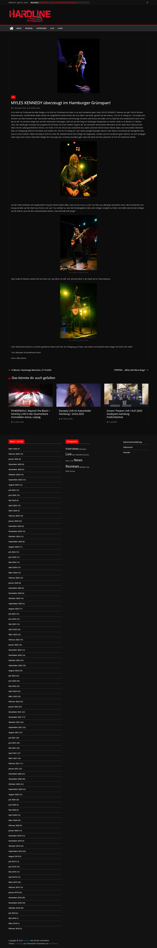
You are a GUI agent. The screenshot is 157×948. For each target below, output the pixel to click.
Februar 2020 (14, 825)
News (18, 28)
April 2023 (13, 629)
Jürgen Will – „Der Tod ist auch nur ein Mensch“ (58, 2)
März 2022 (13, 696)
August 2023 (14, 609)
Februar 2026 (14, 454)
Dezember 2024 (15, 526)
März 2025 (13, 510)
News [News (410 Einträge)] (78, 460)
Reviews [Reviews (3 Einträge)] (83, 467)
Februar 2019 (14, 887)
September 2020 (15, 789)
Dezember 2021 (15, 712)
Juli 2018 (12, 913)
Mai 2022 (12, 686)
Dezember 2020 (15, 774)
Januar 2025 (13, 521)
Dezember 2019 (15, 836)
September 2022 (15, 665)
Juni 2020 (12, 805)
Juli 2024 (12, 552)
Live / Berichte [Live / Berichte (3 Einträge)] (77, 455)
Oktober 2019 (14, 846)
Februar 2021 (14, 763)
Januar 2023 (13, 645)
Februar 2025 (14, 516)
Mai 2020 (12, 810)
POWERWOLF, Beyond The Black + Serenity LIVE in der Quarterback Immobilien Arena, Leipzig (30, 414)
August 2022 (14, 670)
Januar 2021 (13, 768)
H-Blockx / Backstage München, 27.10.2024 (30, 370)
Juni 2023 (12, 619)
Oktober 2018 (14, 908)
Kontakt (126, 452)
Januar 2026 (13, 459)
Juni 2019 (12, 866)
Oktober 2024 (14, 536)
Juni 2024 (12, 557)
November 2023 (15, 593)
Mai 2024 (12, 562)
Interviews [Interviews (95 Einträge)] (72, 449)
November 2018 (15, 903)
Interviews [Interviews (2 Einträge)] (82, 449)
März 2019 (13, 882)
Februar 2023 (14, 639)
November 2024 (15, 531)
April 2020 (13, 815)
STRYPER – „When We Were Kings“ (131, 370)
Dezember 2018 (15, 897)
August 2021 (14, 732)
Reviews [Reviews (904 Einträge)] (72, 466)
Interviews (41, 28)
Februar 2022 (14, 701)
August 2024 (14, 547)
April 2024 (13, 567)
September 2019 (15, 851)
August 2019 (14, 856)
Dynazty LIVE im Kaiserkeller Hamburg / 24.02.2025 (75, 412)
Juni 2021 (12, 743)
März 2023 (13, 634)
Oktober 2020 (14, 784)
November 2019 (15, 841)
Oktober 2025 (14, 474)
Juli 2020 (12, 799)
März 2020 (13, 820)
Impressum (128, 447)
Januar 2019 (13, 892)
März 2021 (13, 758)
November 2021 (15, 717)
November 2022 (15, 655)
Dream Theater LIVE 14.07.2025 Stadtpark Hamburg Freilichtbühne (124, 414)
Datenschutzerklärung (132, 442)
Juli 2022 (12, 676)
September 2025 (15, 480)
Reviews (29, 28)
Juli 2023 (12, 614)
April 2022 (13, 691)
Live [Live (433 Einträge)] (68, 454)
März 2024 (13, 572)
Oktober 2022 (14, 660)
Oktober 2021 (14, 722)
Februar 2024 (14, 578)
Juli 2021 (12, 738)
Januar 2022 (13, 706)
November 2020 (15, 779)
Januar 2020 (13, 830)
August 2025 (14, 485)
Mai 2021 (12, 748)
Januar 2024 (13, 583)
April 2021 (13, 753)
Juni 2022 (12, 681)
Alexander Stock (34, 108)
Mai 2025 (12, 500)
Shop (60, 28)
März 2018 (13, 923)
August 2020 (14, 794)
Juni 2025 (12, 495)
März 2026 (13, 449)
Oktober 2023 (14, 598)
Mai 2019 (12, 872)
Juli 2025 (12, 490)
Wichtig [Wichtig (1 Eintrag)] (72, 471)
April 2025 (13, 505)
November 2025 (15, 469)
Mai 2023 (12, 624)
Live (52, 28)
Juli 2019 (12, 861)
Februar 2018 (14, 928)
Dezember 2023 (15, 588)
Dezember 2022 (15, 650)
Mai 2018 (12, 918)
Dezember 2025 (15, 464)
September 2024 (15, 541)
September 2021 (15, 727)
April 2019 (13, 877)
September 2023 (15, 603)
